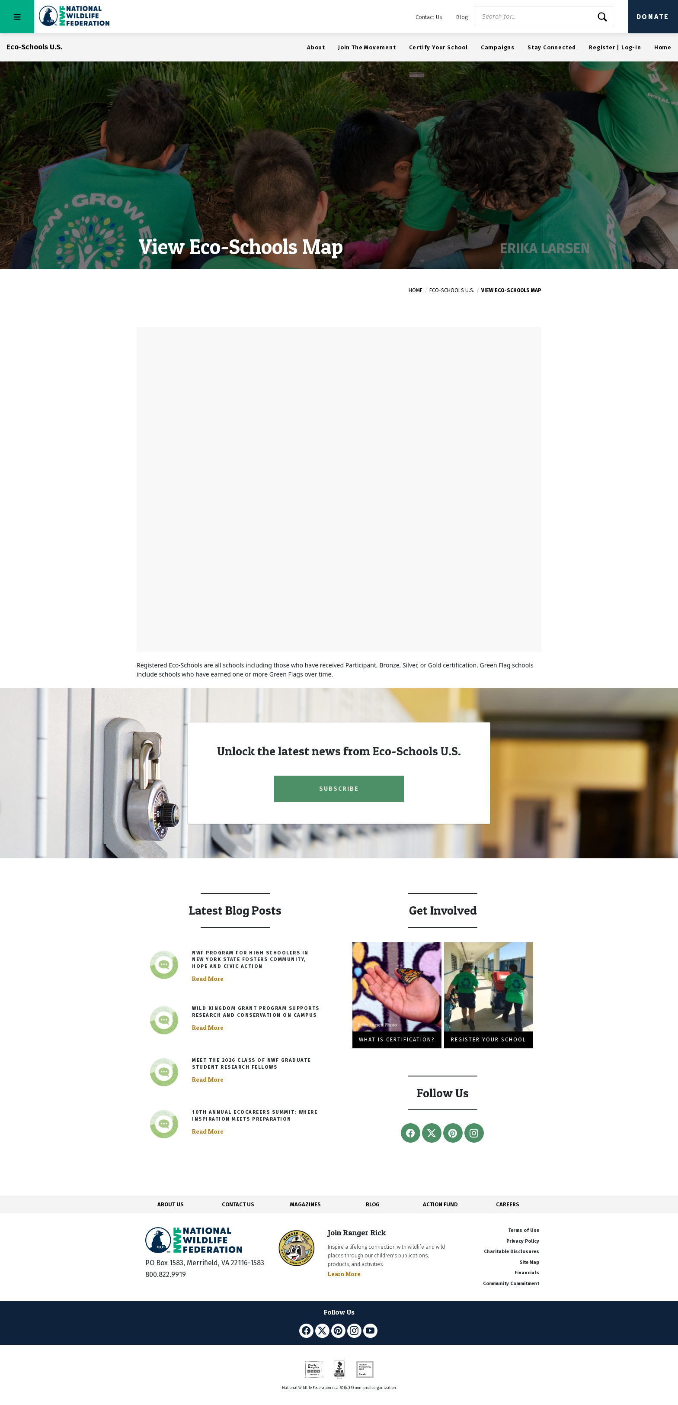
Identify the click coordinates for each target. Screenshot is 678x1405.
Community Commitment (511, 1283)
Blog (462, 17)
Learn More (344, 1273)
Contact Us (429, 17)
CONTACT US (238, 1204)
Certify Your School (438, 47)
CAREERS (507, 1204)
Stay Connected (552, 47)
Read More (208, 979)
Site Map (529, 1262)
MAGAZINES (305, 1204)
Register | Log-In (615, 47)
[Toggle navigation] (17, 16)
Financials (527, 1273)
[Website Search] (544, 16)
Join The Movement (367, 47)
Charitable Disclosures (511, 1251)
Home (663, 47)
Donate (652, 17)
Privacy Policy (522, 1241)
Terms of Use (523, 1230)
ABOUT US (170, 1204)
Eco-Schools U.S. (451, 290)
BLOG (373, 1204)
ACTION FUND (440, 1204)
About (316, 47)
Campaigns (498, 47)
